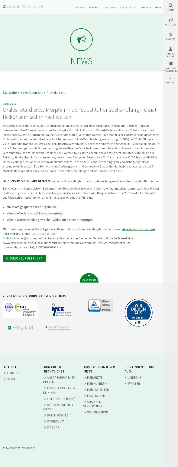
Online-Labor (171, 55)
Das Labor (80, 7)
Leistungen (145, 7)
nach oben (89, 279)
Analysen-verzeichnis (170, 69)
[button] (170, 7)
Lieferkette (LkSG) (61, 399)
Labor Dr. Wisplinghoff (23, 6)
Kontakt (171, 82)
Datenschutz (57, 415)
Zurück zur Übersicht (25, 258)
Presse (158, 7)
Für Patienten (127, 7)
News (11, 379)
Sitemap (53, 427)
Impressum (55, 421)
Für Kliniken (110, 7)
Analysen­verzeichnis (92, 404)
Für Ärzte (94, 7)
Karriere (170, 39)
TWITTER (133, 384)
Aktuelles (170, 24)
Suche (170, 10)
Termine (13, 373)
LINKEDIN (134, 378)
